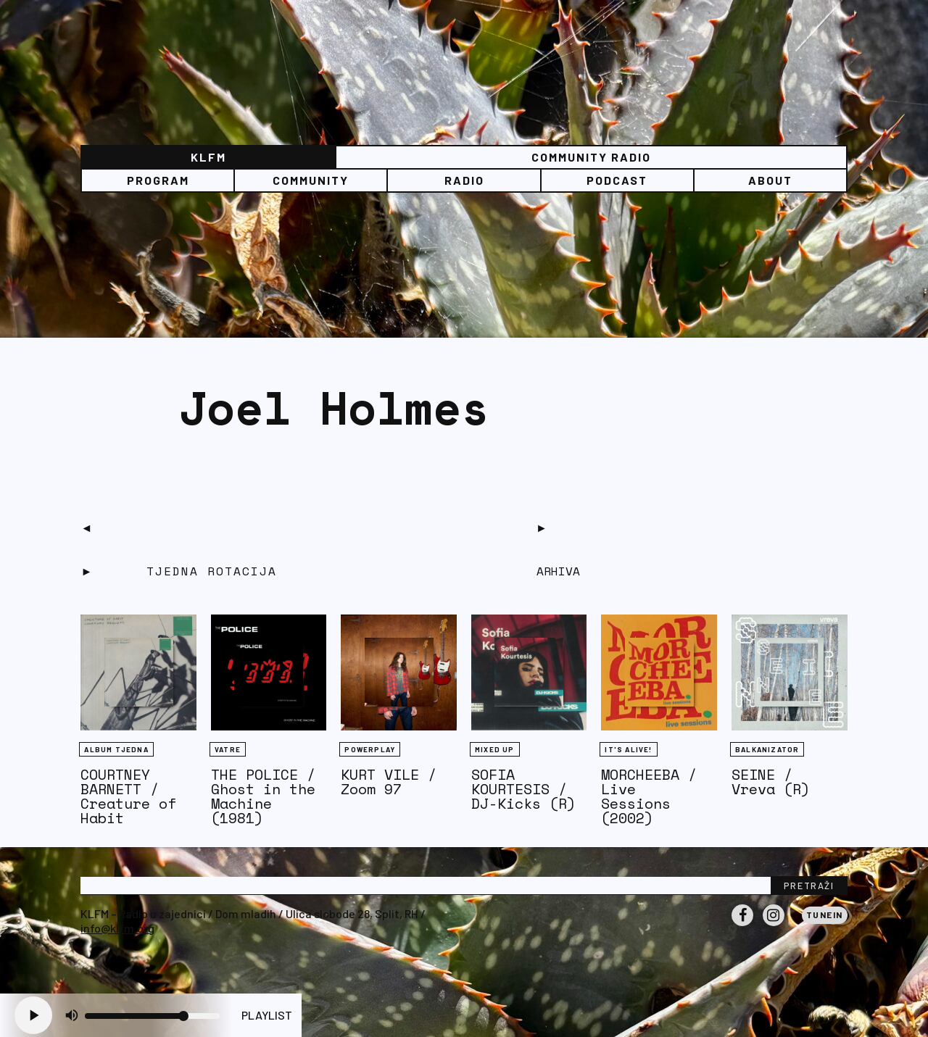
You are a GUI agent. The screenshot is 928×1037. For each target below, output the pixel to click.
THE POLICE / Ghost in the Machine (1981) (263, 796)
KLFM (208, 157)
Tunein (824, 914)
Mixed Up (495, 749)
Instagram (773, 925)
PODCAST (617, 180)
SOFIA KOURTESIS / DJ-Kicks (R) (523, 789)
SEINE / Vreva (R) (771, 781)
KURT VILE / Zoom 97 (388, 781)
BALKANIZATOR (767, 749)
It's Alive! (628, 749)
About (770, 180)
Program (158, 180)
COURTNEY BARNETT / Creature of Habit (128, 796)
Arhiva (558, 571)
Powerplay (369, 749)
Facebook (742, 925)
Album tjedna (116, 749)
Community (311, 180)
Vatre (228, 749)
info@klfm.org (117, 928)
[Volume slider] (152, 1016)
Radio (464, 180)
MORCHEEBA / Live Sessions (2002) (649, 796)
